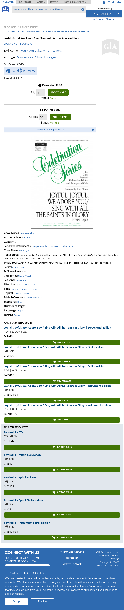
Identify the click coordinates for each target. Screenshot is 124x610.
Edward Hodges (45, 57)
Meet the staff (71, 564)
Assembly (29, 233)
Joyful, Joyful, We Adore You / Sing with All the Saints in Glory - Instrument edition (57, 385)
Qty (33, 92)
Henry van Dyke (30, 50)
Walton (41, 2)
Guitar (71, 246)
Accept (17, 601)
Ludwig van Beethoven (19, 43)
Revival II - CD (13, 432)
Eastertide (21, 280)
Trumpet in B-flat (39, 246)
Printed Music (29, 27)
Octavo (17, 315)
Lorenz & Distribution (76, 2)
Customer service (72, 552)
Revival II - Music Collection (22, 454)
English (20, 310)
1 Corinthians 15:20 (33, 297)
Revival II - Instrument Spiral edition (27, 522)
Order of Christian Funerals (24, 288)
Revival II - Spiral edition (20, 477)
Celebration (18, 267)
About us (72, 558)
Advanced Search (104, 19)
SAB (22, 233)
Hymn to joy (24, 250)
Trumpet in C (55, 246)
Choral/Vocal (24, 275)
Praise (26, 293)
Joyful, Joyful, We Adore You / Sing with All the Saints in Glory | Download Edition (57, 327)
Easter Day (21, 284)
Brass (20, 301)
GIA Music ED (25, 2)
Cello (64, 246)
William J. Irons (52, 50)
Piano (27, 237)
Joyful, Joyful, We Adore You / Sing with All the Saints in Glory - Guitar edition (54, 346)
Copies (33, 117)
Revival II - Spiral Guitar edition (24, 500)
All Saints (32, 284)
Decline (42, 601)
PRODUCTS (10, 27)
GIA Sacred (8, 2)
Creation (18, 293)
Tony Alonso (25, 57)
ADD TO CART (58, 92)
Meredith (54, 2)
